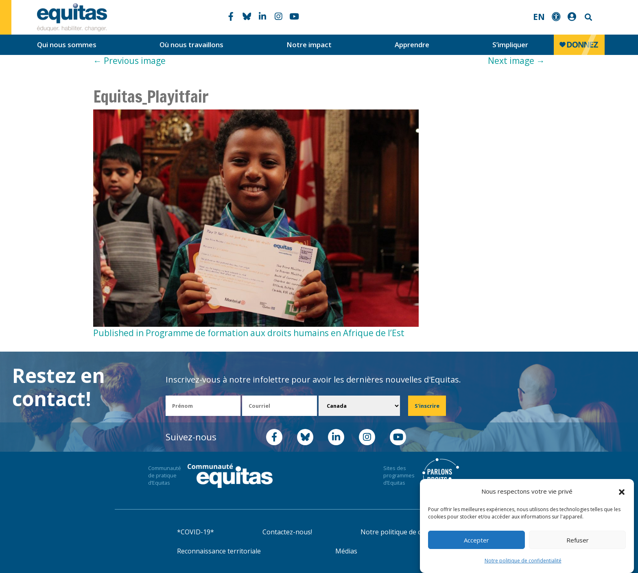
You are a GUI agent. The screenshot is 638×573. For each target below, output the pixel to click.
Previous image (129, 60)
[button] (622, 492)
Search (587, 17)
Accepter (476, 540)
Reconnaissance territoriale (219, 551)
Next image (516, 60)
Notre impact (309, 44)
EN (539, 16)
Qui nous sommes (66, 44)
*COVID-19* (195, 531)
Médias (346, 551)
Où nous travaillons (191, 44)
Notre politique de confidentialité (523, 560)
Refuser (577, 540)
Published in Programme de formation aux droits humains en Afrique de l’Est (248, 333)
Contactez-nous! (287, 531)
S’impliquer (510, 44)
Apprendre (412, 44)
